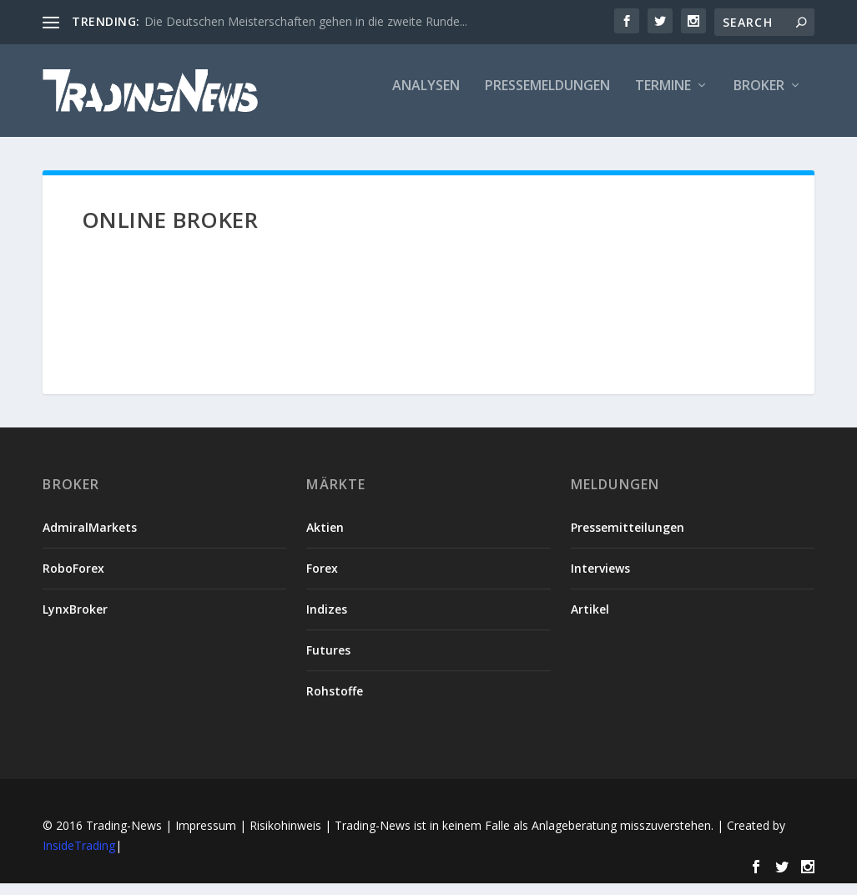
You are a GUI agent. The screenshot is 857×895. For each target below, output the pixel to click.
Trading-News (124, 836)
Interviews (600, 579)
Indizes (326, 620)
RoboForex (73, 579)
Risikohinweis (285, 836)
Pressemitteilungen (627, 538)
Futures (328, 661)
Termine (663, 97)
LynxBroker (75, 620)
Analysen (426, 97)
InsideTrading (79, 856)
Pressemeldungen (547, 97)
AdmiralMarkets (90, 538)
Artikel (590, 620)
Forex (322, 579)
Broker (758, 97)
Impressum (205, 836)
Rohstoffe (334, 702)
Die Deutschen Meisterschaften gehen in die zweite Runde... (305, 21)
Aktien (325, 538)
